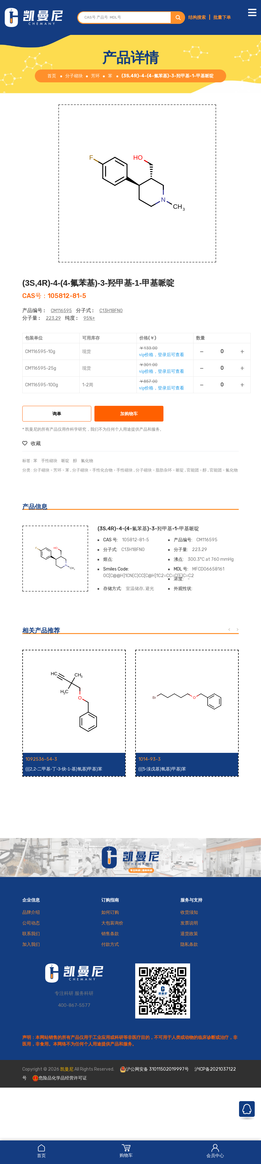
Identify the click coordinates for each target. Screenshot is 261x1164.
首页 (41, 1151)
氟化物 (87, 460)
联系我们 (31, 933)
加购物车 (129, 414)
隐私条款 (189, 944)
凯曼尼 (66, 1069)
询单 (56, 414)
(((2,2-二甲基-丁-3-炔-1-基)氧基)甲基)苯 (63, 768)
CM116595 (61, 310)
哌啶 (65, 460)
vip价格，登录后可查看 (161, 354)
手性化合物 (102, 470)
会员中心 (215, 1151)
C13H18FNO (111, 310)
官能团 (193, 470)
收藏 (31, 443)
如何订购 (110, 912)
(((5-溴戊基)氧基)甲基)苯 (162, 768)
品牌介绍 (31, 912)
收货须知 (189, 912)
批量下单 (222, 17)
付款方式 (110, 944)
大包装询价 (112, 923)
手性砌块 (49, 460)
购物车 (126, 1151)
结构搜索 (197, 17)
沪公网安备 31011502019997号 (154, 1069)
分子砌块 (74, 76)
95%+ (89, 318)
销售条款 (110, 933)
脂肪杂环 (164, 470)
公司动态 (31, 923)
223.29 (53, 318)
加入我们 (31, 944)
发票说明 (189, 923)
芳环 (95, 76)
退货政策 (189, 933)
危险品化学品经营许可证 (59, 1078)
